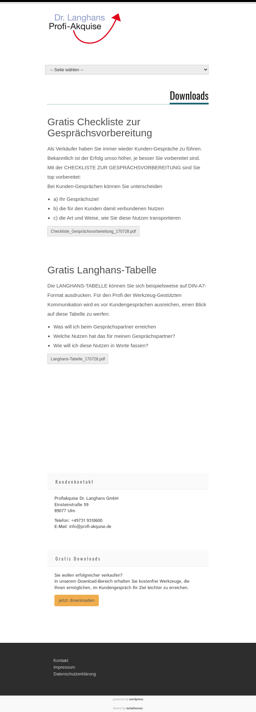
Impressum (64, 667)
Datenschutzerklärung (74, 673)
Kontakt (60, 660)
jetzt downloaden (76, 600)
